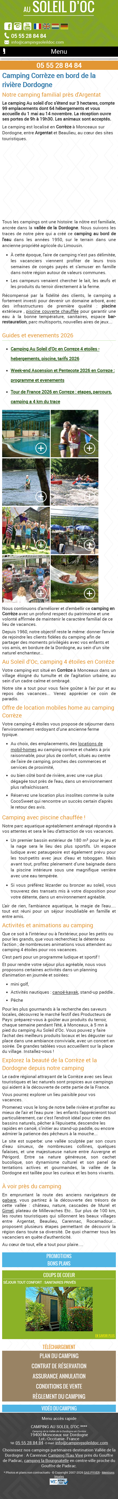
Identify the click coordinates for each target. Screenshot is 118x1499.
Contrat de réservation (59, 1366)
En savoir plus (105, 1335)
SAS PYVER (92, 1472)
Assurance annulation (59, 1376)
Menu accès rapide (59, 1418)
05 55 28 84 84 (59, 65)
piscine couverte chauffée (52, 311)
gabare (9, 1200)
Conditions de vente (59, 1386)
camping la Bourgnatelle (46, 1460)
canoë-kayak (65, 992)
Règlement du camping (59, 1396)
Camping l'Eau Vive (65, 1455)
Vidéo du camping (59, 1408)
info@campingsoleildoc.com (37, 42)
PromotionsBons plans (59, 1259)
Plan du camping (59, 1356)
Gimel (7, 1210)
